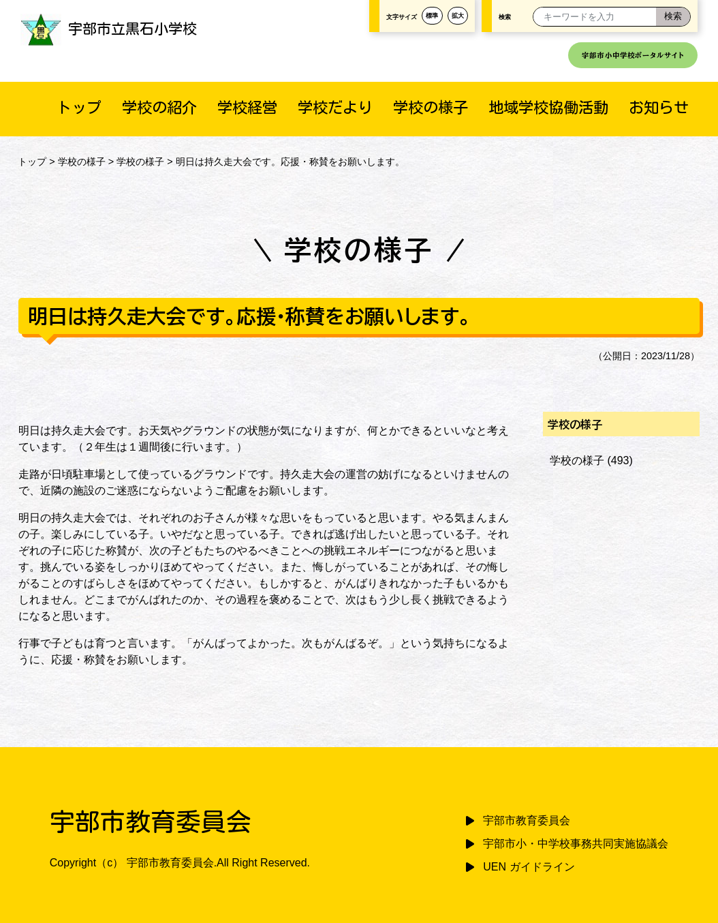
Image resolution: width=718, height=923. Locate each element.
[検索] (673, 16)
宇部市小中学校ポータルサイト (633, 55)
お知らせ (659, 107)
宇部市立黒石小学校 (108, 28)
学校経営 (247, 107)
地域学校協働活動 (548, 107)
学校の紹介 (159, 107)
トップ (79, 107)
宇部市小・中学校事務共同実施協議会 (575, 843)
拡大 (458, 15)
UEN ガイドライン (528, 867)
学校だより (335, 107)
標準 (432, 15)
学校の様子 (430, 107)
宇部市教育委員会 (526, 820)
